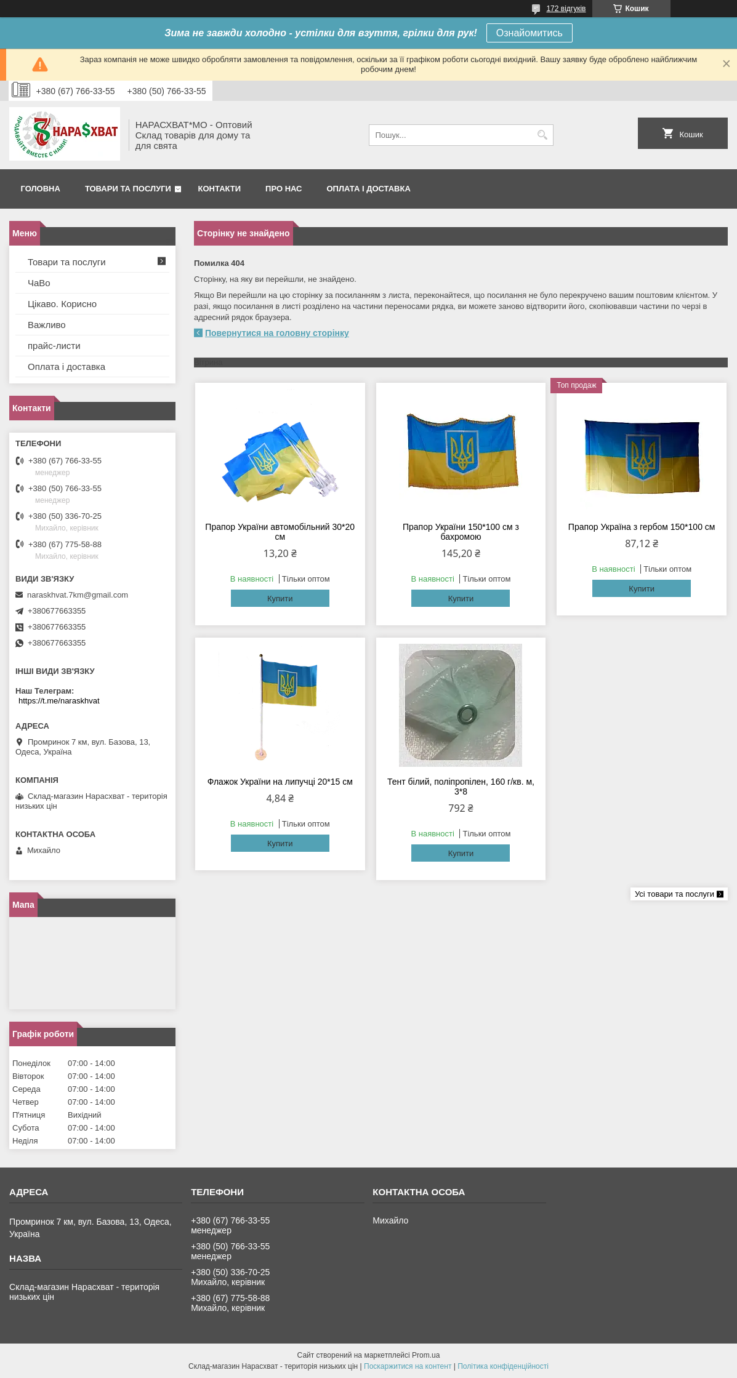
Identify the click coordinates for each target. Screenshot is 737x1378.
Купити (280, 598)
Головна (40, 188)
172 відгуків (566, 8)
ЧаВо (39, 283)
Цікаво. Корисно (62, 303)
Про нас (283, 188)
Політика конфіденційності (503, 1366)
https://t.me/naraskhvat (59, 700)
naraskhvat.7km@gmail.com (77, 594)
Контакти (219, 188)
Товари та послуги (128, 188)
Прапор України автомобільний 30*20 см (280, 532)
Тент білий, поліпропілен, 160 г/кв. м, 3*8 (460, 786)
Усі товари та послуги (674, 894)
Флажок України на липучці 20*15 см (280, 782)
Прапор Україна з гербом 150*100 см (641, 527)
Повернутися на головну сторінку (277, 333)
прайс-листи (54, 345)
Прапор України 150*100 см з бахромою (461, 532)
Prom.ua (426, 1355)
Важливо (47, 324)
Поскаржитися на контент (407, 1366)
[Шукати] (543, 135)
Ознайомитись (529, 33)
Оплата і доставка (369, 188)
